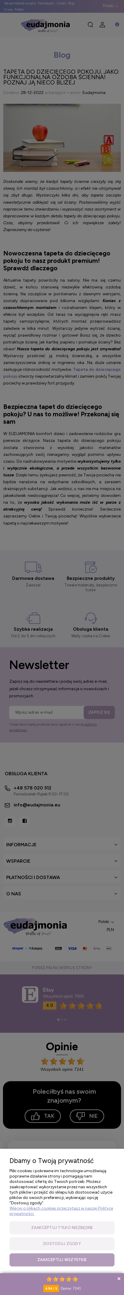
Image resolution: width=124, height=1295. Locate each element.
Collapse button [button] (119, 1278)
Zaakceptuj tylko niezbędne (62, 1227)
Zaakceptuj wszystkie (62, 1260)
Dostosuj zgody (62, 1243)
